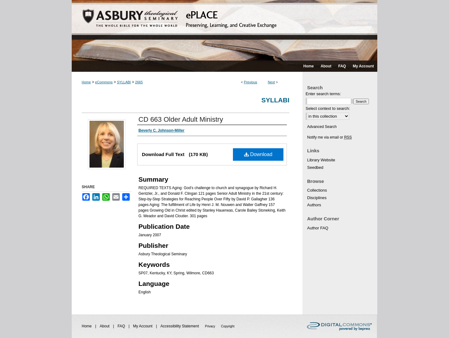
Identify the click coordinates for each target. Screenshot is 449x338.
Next (271, 82)
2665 (138, 82)
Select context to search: (328, 108)
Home (86, 82)
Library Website (321, 160)
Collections (317, 190)
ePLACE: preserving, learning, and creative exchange (224, 30)
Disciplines (316, 197)
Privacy (210, 326)
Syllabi (275, 100)
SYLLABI (124, 82)
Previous (250, 82)
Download (258, 154)
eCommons (104, 82)
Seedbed (315, 167)
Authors (314, 205)
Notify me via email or (329, 137)
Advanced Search (322, 127)
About (105, 326)
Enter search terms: (323, 93)
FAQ (122, 326)
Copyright (227, 326)
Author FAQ (317, 228)
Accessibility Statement (180, 326)
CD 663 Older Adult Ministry (180, 119)
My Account (143, 326)
